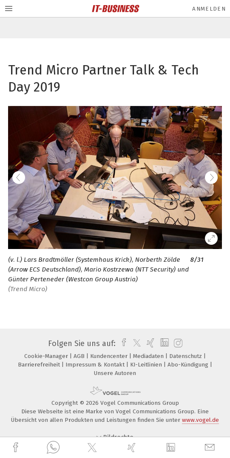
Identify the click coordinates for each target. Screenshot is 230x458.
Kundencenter (109, 356)
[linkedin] (171, 447)
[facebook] (16, 447)
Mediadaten (149, 356)
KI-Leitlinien (147, 364)
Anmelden (209, 8)
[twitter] (93, 448)
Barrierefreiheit (40, 364)
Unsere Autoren (115, 373)
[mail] (211, 447)
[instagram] (177, 343)
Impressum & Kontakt (95, 364)
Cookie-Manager (47, 356)
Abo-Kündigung (189, 364)
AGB (80, 356)
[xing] (133, 447)
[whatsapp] (53, 448)
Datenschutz (186, 356)
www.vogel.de (200, 420)
